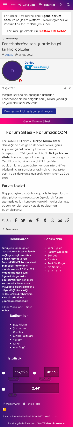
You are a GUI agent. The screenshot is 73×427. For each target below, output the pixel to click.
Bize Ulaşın (20, 324)
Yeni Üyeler (55, 248)
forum (25, 24)
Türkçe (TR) (31, 403)
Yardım (17, 339)
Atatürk (52, 259)
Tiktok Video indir (12, 306)
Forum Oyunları (58, 252)
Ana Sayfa (19, 347)
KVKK (16, 343)
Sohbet (52, 255)
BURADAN (8, 293)
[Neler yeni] (60, 4)
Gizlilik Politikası (23, 336)
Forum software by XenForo (30, 416)
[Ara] (68, 4)
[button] (5, 5)
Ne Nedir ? (54, 267)
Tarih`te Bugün (57, 263)
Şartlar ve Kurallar (19, 330)
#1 (70, 88)
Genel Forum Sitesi (13, 251)
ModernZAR (11, 403)
